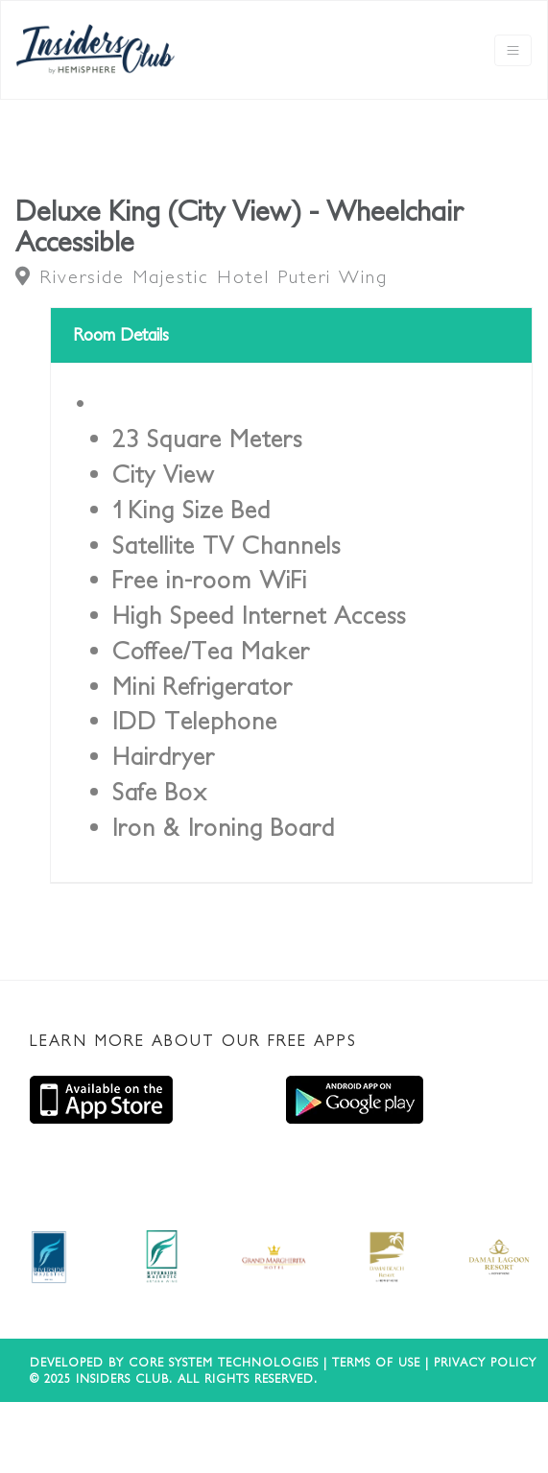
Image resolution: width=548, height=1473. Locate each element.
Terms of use (376, 1362)
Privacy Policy (485, 1362)
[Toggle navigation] (513, 50)
